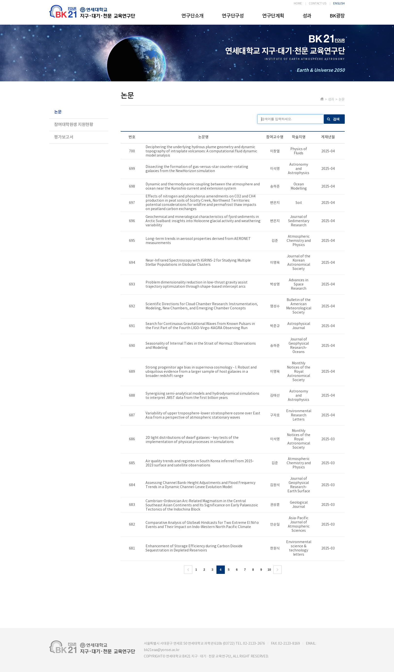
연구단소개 (192, 16)
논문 (58, 112)
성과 (307, 16)
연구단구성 (233, 16)
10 (269, 569)
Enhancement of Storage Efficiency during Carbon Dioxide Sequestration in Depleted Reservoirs (194, 548)
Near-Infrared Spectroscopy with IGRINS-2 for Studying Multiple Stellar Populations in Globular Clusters (198, 263)
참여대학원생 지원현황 (73, 124)
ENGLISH (339, 3)
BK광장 (337, 16)
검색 (336, 119)
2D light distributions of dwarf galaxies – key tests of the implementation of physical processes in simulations (192, 440)
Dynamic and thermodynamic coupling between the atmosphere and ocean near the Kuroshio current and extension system (203, 186)
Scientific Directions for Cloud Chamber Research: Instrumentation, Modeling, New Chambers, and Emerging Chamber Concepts (202, 306)
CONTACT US (317, 3)
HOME (298, 3)
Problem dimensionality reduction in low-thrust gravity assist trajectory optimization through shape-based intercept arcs (196, 285)
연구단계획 (273, 16)
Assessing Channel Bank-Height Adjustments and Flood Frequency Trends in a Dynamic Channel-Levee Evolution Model (200, 485)
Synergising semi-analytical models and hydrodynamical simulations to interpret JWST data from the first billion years (202, 396)
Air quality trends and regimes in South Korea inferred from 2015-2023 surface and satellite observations (200, 463)
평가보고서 (63, 137)
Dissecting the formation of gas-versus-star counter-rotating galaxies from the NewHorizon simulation (197, 169)
